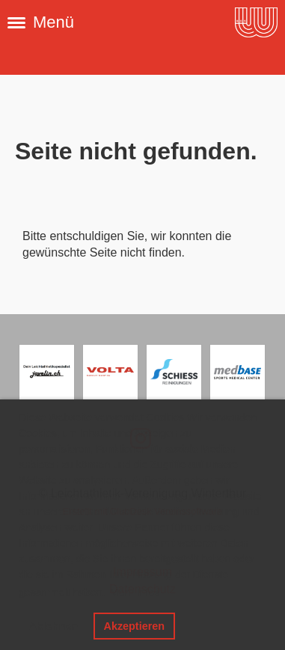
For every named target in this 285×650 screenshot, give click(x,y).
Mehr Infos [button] (134, 592)
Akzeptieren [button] (134, 626)
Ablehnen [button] (54, 626)
